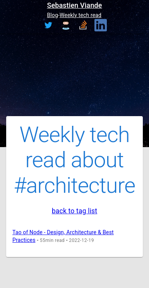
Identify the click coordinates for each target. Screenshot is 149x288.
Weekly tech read (80, 15)
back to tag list (75, 211)
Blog (52, 15)
